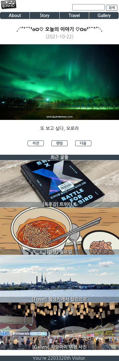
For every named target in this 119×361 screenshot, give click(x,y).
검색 (112, 7)
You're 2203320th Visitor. (59, 358)
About (15, 15)
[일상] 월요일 (59, 252)
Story (44, 15)
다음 (83, 143)
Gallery (103, 15)
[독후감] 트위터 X (59, 204)
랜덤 (59, 143)
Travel (74, 15)
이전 (35, 143)
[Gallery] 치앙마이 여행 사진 (59, 347)
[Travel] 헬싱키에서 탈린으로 (59, 299)
